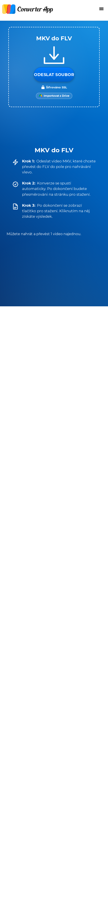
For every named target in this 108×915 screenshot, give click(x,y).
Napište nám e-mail (20, 844)
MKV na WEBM (75, 409)
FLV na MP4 (33, 496)
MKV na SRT (32, 409)
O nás (8, 850)
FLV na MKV (33, 520)
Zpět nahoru (87, 907)
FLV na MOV (75, 508)
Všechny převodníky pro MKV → (69, 448)
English (12, 894)
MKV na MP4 (33, 397)
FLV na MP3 (75, 496)
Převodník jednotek (20, 861)
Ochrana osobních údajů (25, 754)
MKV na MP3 (75, 397)
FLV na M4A (75, 532)
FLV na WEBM (33, 508)
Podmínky (12, 748)
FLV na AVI (75, 520)
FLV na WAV (32, 532)
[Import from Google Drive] (54, 96)
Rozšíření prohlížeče (21, 873)
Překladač (12, 867)
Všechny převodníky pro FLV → (70, 548)
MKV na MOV (33, 420)
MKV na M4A (33, 432)
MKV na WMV (75, 432)
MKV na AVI (75, 420)
